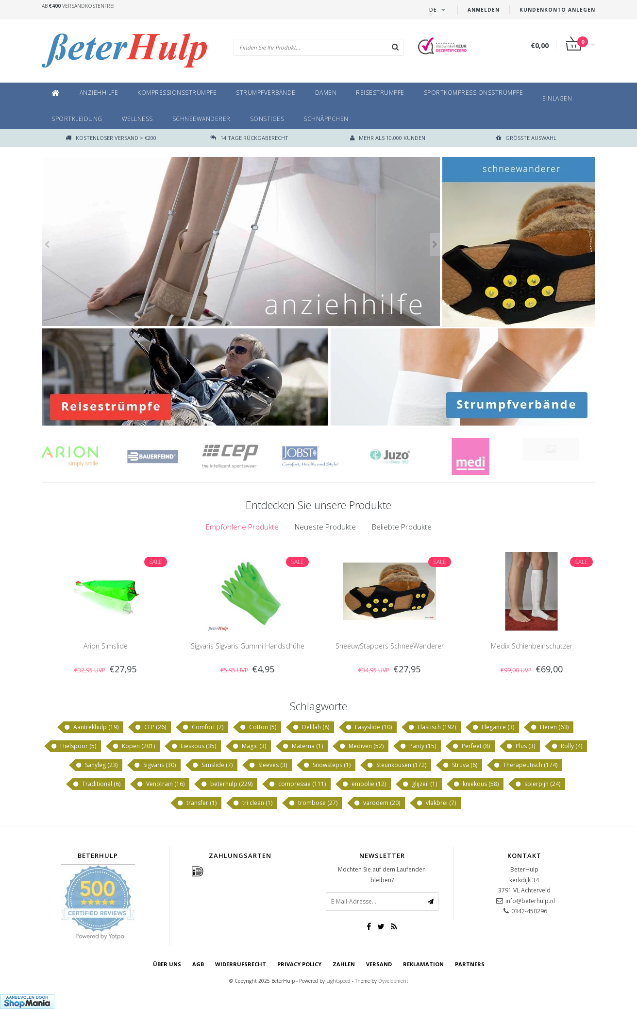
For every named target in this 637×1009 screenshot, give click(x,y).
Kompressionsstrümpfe (177, 92)
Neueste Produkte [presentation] (325, 526)
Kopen (133, 746)
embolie (364, 784)
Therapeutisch (525, 765)
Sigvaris (155, 765)
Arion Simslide (106, 645)
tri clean (252, 803)
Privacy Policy (299, 964)
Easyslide (368, 727)
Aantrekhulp (91, 727)
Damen (326, 92)
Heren (549, 727)
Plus (520, 746)
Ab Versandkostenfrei (78, 5)
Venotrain (160, 784)
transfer (197, 803)
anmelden (484, 9)
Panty (418, 746)
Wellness (137, 119)
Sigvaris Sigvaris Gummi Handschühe (247, 645)
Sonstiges (267, 119)
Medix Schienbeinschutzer (531, 645)
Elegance (493, 727)
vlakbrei (436, 803)
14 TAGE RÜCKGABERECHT (249, 137)
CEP (150, 727)
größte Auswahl (526, 137)
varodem (376, 803)
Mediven (361, 746)
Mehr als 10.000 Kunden (387, 137)
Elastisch (432, 727)
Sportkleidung (76, 119)
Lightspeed (338, 980)
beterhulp (226, 784)
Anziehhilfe (99, 92)
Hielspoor (73, 746)
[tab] (242, 526)
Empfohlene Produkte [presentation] (242, 526)
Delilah (310, 727)
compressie (297, 784)
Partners (470, 964)
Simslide (212, 765)
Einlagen (557, 98)
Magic (249, 746)
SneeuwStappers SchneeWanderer (389, 645)
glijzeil (419, 784)
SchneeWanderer (201, 119)
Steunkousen (396, 765)
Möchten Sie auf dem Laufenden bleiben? (382, 874)
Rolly (566, 746)
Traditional (96, 784)
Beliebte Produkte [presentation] (402, 526)
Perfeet (471, 746)
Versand (379, 964)
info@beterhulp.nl (530, 901)
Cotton (257, 727)
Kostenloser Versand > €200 (111, 137)
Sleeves (268, 765)
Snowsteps (327, 765)
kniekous (476, 784)
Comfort (202, 727)
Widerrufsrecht (240, 964)
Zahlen (344, 964)
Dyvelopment (393, 980)
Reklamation (423, 964)
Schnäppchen (326, 119)
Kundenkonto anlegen (557, 9)
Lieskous (193, 746)
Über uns (167, 964)
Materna (302, 746)
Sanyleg (96, 765)
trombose (312, 803)
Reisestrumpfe (380, 92)
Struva (459, 765)
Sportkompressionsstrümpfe (473, 92)
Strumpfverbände (266, 92)
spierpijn (537, 784)
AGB (198, 964)
